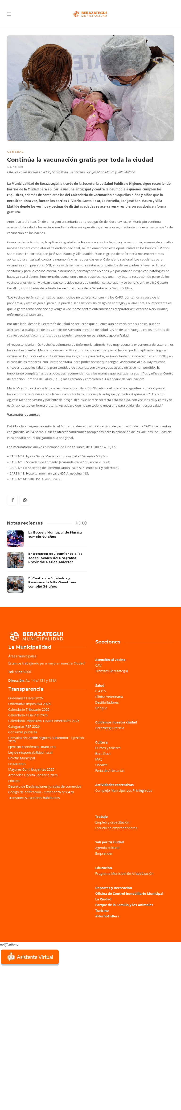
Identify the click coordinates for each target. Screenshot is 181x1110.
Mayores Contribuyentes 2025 (31, 769)
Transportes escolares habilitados (34, 797)
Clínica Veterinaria (109, 696)
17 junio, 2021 (15, 166)
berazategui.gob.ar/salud (110, 335)
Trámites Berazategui (111, 671)
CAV (98, 665)
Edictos (13, 780)
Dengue (101, 708)
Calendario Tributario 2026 (28, 709)
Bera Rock (103, 753)
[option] (47, 561)
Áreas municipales (22, 656)
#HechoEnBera (107, 916)
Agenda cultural (107, 847)
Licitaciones (17, 763)
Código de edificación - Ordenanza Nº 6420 (41, 792)
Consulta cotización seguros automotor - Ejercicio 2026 (46, 739)
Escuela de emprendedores (116, 828)
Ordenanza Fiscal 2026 (25, 698)
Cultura (101, 742)
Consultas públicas (22, 732)
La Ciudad (103, 899)
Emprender (104, 853)
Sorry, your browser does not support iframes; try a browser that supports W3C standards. (35, 1000)
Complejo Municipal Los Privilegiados (123, 790)
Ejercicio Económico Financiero (32, 746)
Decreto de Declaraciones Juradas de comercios (44, 786)
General (15, 151)
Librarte (101, 765)
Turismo (102, 910)
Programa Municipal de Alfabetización (124, 873)
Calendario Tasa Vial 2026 (28, 715)
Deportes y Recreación (113, 888)
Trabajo (101, 816)
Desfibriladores (107, 702)
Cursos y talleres (107, 748)
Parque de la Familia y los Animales (124, 905)
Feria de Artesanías (109, 770)
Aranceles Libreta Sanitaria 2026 (33, 775)
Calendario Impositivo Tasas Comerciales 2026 (43, 721)
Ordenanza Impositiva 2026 (29, 704)
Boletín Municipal (21, 758)
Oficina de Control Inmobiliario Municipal (129, 893)
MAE (98, 759)
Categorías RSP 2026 (24, 726)
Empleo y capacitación (112, 822)
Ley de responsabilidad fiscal (30, 752)
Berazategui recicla (109, 728)
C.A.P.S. (101, 691)
